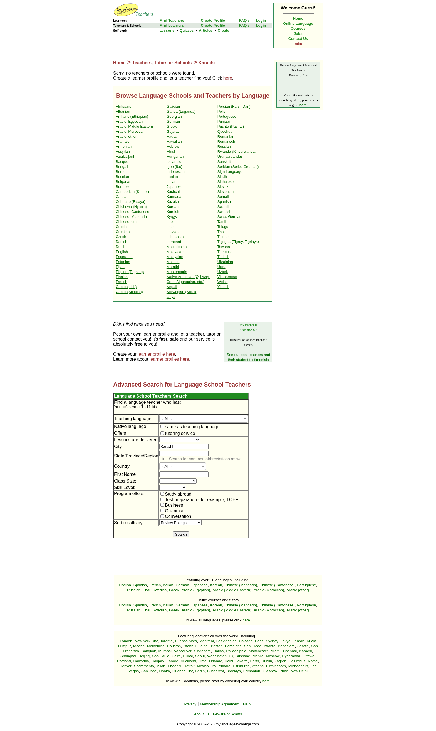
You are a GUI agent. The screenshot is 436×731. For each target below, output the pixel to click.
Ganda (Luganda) (181, 111)
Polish (222, 111)
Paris (259, 641)
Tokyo (286, 641)
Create (223, 30)
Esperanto (124, 257)
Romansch (226, 141)
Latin (171, 227)
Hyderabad (291, 656)
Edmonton (251, 671)
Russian (224, 146)
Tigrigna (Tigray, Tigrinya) (238, 242)
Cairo (176, 656)
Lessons (166, 30)
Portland (124, 661)
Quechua (224, 131)
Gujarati (173, 131)
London (126, 641)
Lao (170, 222)
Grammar (172, 510)
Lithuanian (175, 237)
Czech (121, 237)
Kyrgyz (172, 217)
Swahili (223, 207)
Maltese (173, 262)
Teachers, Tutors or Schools (162, 62)
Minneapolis (298, 666)
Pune (283, 671)
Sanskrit (224, 161)
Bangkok (149, 651)
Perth (254, 661)
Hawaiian (174, 141)
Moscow (272, 656)
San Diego (252, 646)
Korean (173, 207)
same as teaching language (189, 426)
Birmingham (276, 666)
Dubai (188, 656)
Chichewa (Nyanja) (131, 207)
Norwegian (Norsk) (182, 292)
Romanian (225, 136)
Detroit (189, 666)
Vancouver (183, 651)
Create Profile (213, 20)
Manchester (258, 651)
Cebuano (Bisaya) (130, 202)
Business (171, 505)
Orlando (215, 661)
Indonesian (176, 171)
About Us (201, 714)
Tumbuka (225, 252)
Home (298, 18)
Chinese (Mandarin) (240, 585)
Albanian (123, 111)
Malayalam (175, 252)
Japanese (175, 186)
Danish (121, 242)
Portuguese (226, 116)
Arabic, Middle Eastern (134, 126)
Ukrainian (225, 262)
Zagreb (280, 661)
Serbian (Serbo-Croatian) (238, 166)
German (173, 121)
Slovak (223, 186)
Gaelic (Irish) (126, 287)
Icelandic (174, 161)
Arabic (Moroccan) (269, 590)
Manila (257, 656)
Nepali (172, 287)
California (141, 661)
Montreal (206, 641)
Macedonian (177, 247)
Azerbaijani (125, 156)
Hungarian (175, 156)
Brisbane (243, 656)
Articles (205, 30)
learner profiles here (169, 359)
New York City (146, 641)
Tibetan (223, 237)
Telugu (222, 227)
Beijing (144, 656)
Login (261, 20)
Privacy (190, 704)
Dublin (266, 661)
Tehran (298, 641)
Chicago (245, 641)
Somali (223, 197)
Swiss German (229, 217)
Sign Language (229, 171)
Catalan (122, 197)
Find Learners (171, 25)
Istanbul (189, 646)
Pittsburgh (241, 666)
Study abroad (175, 494)
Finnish (122, 277)
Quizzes (187, 30)
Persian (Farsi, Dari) (234, 106)
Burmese (123, 186)
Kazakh (173, 202)
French (121, 282)
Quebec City (182, 671)
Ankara (224, 666)
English (122, 252)
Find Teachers (171, 20)
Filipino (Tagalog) (130, 272)
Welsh (222, 282)
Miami (276, 651)
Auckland (188, 661)
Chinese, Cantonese (132, 212)
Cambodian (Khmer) (132, 191)
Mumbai (165, 651)
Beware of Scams (227, 714)
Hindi (171, 151)
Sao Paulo (160, 656)
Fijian (120, 267)
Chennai (290, 651)
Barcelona (233, 646)
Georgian (174, 116)
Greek (172, 126)
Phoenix (174, 666)
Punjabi (223, 121)
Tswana (223, 247)
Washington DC (220, 656)
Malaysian (175, 257)
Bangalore (286, 646)
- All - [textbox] (167, 419)
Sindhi (222, 176)
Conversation (175, 516)
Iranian (172, 176)
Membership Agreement (219, 704)
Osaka (164, 671)
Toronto (166, 641)
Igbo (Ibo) (174, 166)
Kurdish (173, 212)
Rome (313, 661)
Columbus (297, 661)
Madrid (139, 646)
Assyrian (123, 151)
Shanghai (128, 656)
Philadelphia (236, 651)
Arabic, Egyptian (129, 121)
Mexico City (206, 666)
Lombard (174, 242)
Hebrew (173, 146)
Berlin (200, 671)
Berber (121, 171)
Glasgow (269, 671)
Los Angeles (226, 641)
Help (247, 704)
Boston (216, 646)
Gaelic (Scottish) (129, 292)
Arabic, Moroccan (130, 131)
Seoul (200, 656)
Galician (173, 106)
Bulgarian (123, 181)
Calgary (158, 661)
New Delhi (299, 671)
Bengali (122, 166)
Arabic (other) (297, 590)
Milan (160, 666)
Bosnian (122, 176)
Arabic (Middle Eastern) (231, 590)
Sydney (272, 641)
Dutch (120, 247)
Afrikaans (123, 106)
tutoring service (177, 433)
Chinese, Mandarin (131, 217)
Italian (172, 181)
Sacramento (144, 666)
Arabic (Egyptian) (196, 590)
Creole (121, 227)
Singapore (202, 651)
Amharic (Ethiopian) (132, 116)
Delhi (229, 661)
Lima (203, 661)
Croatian (123, 232)
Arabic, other (126, 136)
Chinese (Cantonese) (276, 585)
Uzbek (222, 272)
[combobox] (203, 419)
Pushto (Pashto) (230, 126)
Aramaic (122, 141)
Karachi (207, 62)
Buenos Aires (186, 641)
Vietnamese (227, 277)
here (227, 78)
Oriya (171, 297)
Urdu (221, 267)
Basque (122, 161)
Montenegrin (177, 272)
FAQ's (244, 20)
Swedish (224, 212)
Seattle (303, 646)
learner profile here (156, 354)
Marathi (173, 267)
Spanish (224, 202)
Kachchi (173, 191)
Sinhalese (225, 181)
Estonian (123, 262)
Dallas (218, 651)
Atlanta (270, 646)
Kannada (174, 197)
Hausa (172, 136)
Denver (126, 666)
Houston (174, 646)
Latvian (173, 232)
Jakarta (242, 661)
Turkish (223, 257)
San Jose (149, 671)
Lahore (172, 661)
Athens (258, 666)
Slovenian (225, 191)
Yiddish (223, 287)
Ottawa (308, 656)
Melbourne (156, 646)
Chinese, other (128, 222)
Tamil (221, 222)
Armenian (124, 146)
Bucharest (215, 671)
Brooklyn (233, 671)
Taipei (204, 646)
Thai (221, 232)
